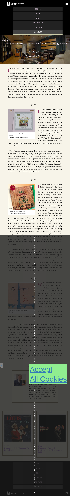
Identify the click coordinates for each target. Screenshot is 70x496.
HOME (38, 9)
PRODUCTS (37, 14)
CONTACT (38, 27)
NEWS (37, 18)
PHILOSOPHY (38, 23)
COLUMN (38, 32)
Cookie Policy (34, 483)
